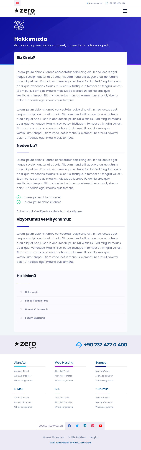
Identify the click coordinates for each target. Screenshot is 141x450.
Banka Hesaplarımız (36, 300)
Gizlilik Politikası (77, 437)
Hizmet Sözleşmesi (53, 437)
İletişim (94, 437)
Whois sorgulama (23, 380)
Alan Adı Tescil (21, 371)
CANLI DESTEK (95, 3)
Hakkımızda (31, 292)
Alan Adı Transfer (22, 375)
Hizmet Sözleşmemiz (36, 309)
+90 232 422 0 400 (115, 3)
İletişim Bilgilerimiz (35, 317)
